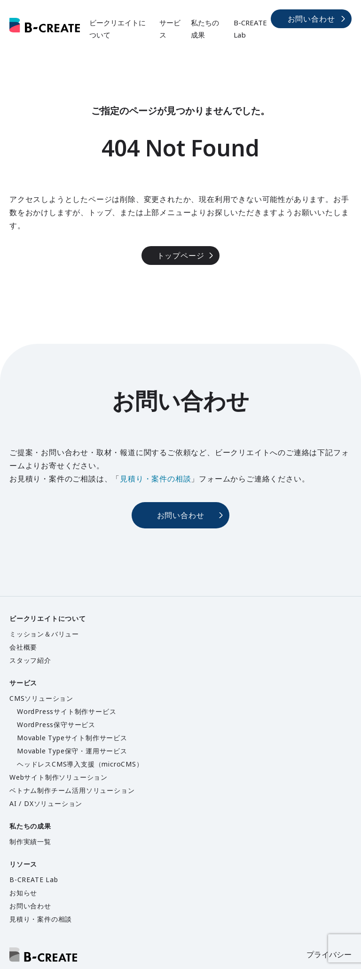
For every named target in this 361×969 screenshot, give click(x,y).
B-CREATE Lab (250, 28)
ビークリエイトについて (117, 28)
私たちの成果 (205, 28)
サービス (169, 28)
